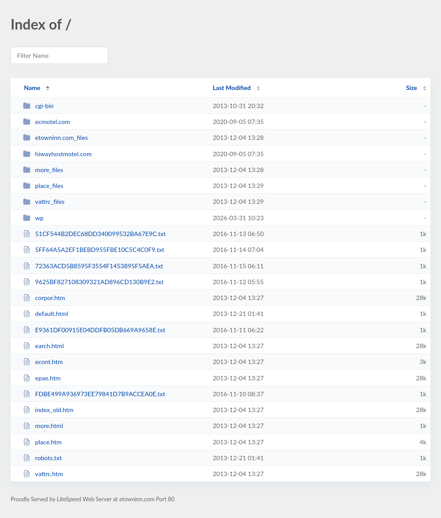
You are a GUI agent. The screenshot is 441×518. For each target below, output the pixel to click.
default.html (45, 313)
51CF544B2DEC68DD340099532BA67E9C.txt (94, 233)
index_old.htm (48, 409)
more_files (43, 169)
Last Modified (232, 87)
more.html (43, 425)
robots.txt (42, 458)
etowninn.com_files (55, 137)
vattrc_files (43, 201)
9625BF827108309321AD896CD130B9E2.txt (93, 281)
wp (33, 217)
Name (32, 87)
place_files (43, 185)
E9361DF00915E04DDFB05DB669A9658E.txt (94, 330)
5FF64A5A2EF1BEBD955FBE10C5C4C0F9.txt (93, 249)
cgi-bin (38, 105)
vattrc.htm (43, 473)
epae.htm (41, 378)
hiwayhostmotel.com (57, 154)
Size (411, 87)
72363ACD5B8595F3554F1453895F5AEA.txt (93, 266)
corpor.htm (44, 297)
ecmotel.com (46, 121)
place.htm (42, 442)
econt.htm (43, 361)
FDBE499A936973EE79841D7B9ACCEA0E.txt (94, 394)
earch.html (43, 345)
